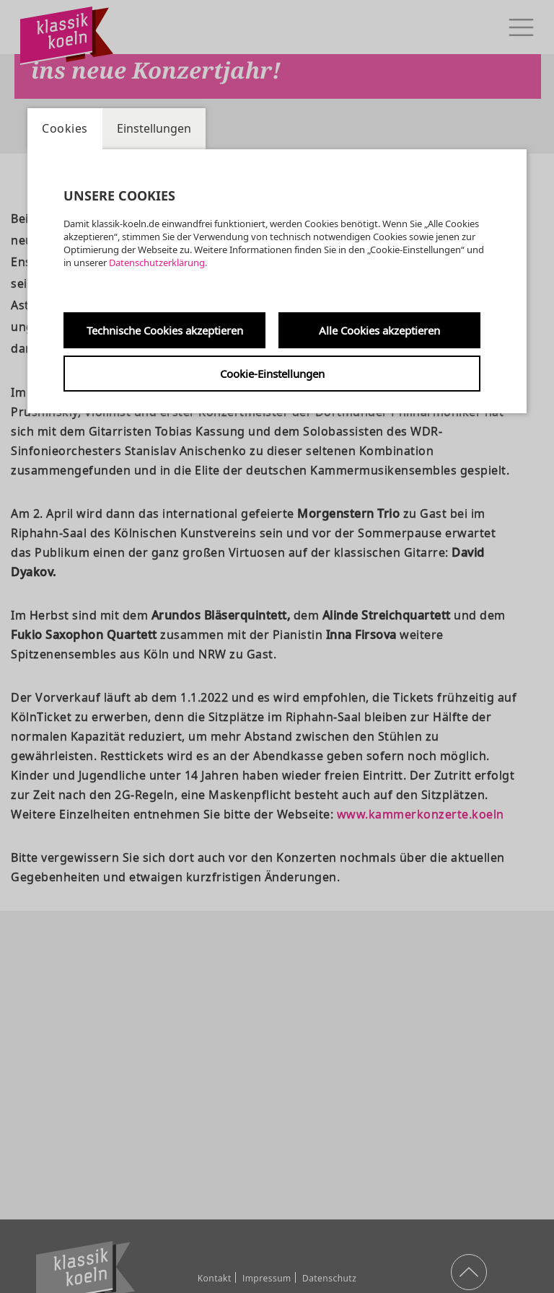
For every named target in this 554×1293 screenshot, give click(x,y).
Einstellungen (154, 128)
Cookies (65, 128)
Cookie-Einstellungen (272, 373)
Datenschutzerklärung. (158, 262)
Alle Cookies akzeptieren (379, 330)
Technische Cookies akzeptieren (165, 330)
